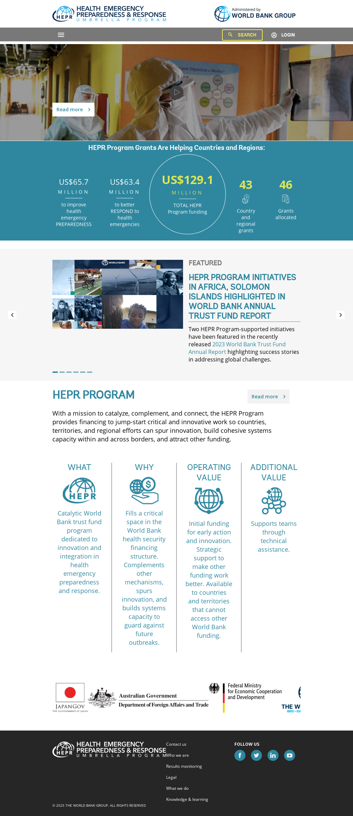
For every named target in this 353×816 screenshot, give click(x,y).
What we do (177, 788)
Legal (171, 777)
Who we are (177, 755)
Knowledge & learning (187, 799)
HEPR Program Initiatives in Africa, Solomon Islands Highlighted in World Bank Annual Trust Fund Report (242, 297)
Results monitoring (184, 766)
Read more (73, 109)
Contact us (176, 744)
